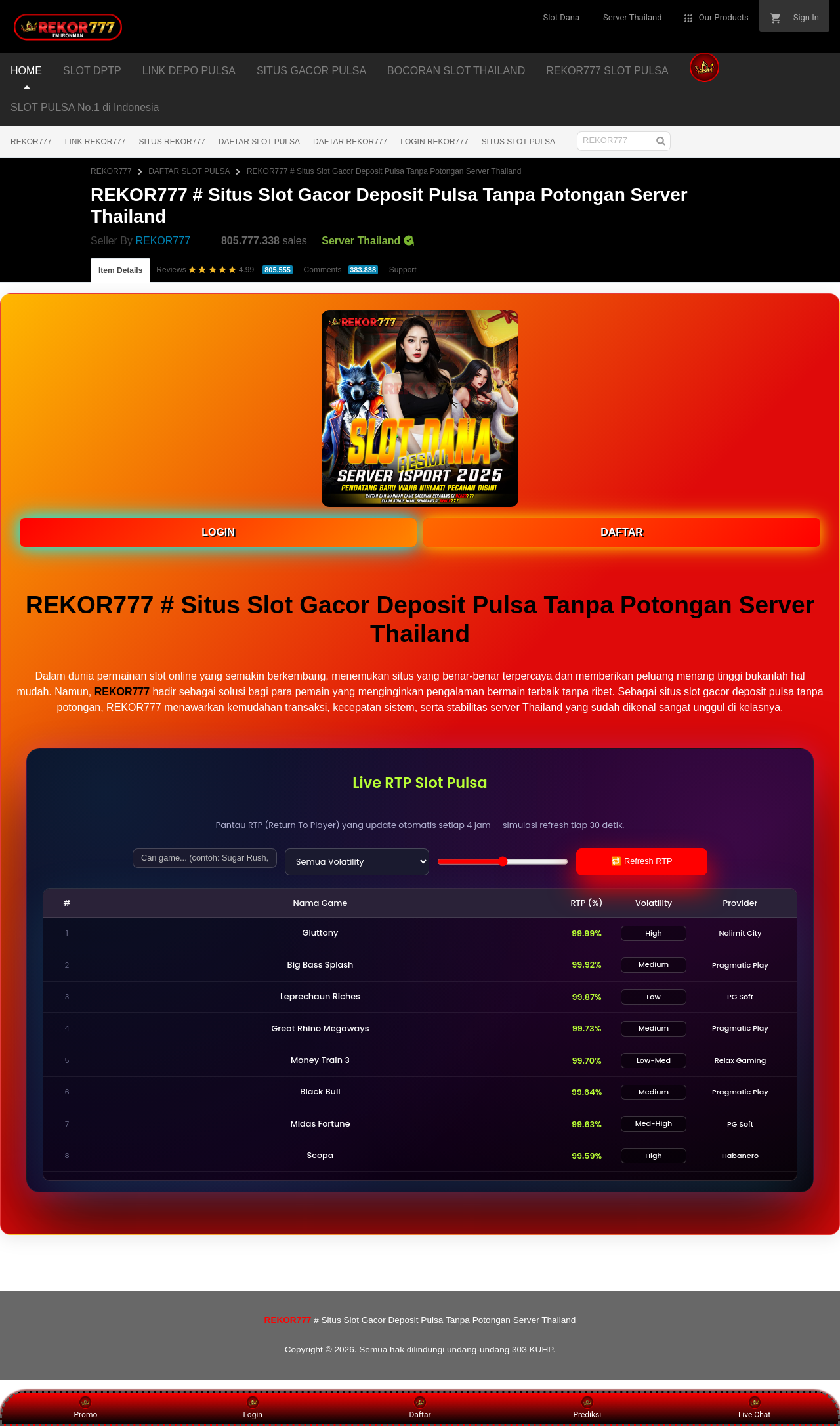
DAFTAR (621, 532)
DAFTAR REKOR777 (350, 141)
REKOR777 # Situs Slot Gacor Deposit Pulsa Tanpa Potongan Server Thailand (384, 171)
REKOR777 (31, 141)
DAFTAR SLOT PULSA (259, 141)
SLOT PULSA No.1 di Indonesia (84, 107)
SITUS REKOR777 (171, 141)
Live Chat (754, 1407)
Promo (86, 1407)
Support (403, 269)
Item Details (120, 270)
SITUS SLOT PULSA (518, 141)
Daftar (419, 1407)
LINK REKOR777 (95, 141)
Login (252, 1407)
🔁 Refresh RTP (641, 861)
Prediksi (587, 1407)
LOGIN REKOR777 (434, 141)
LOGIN (218, 532)
